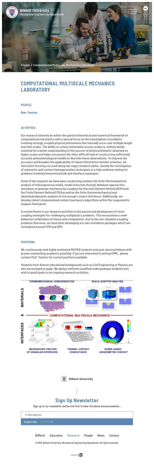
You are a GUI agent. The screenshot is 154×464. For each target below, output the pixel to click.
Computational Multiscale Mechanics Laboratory (63, 65)
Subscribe (30, 433)
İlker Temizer (29, 112)
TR (146, 14)
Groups (25, 65)
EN (145, 8)
